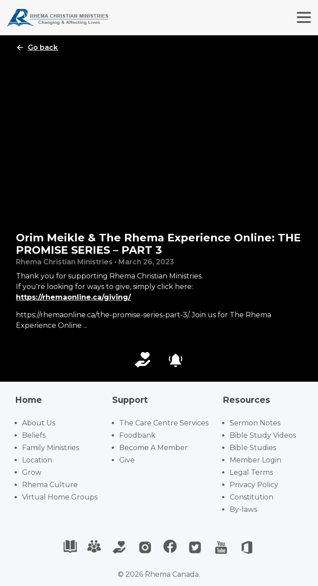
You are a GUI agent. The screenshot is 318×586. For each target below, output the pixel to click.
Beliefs (33, 435)
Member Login (255, 460)
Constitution (251, 497)
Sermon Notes (255, 423)
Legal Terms (251, 472)
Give (127, 460)
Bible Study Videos (263, 435)
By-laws (243, 509)
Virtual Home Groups (60, 497)
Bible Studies (253, 447)
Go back (37, 47)
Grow (32, 472)
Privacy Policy (254, 485)
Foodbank (137, 435)
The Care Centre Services (163, 423)
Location (37, 460)
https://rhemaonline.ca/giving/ (73, 297)
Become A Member (153, 447)
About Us (38, 423)
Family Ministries (50, 447)
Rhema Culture (50, 485)
